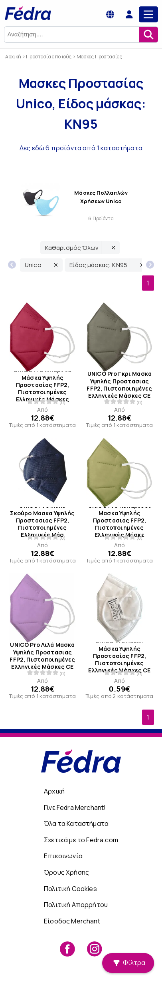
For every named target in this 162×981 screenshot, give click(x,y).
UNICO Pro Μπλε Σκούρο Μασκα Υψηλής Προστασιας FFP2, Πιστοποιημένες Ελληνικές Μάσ (42, 520)
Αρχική (54, 791)
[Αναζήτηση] (148, 34)
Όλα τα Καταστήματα (76, 823)
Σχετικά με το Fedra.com (81, 839)
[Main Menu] (148, 14)
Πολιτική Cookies (70, 888)
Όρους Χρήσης (66, 872)
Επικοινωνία (63, 855)
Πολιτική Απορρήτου (76, 904)
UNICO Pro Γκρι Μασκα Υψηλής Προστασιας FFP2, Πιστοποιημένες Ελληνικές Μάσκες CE (119, 385)
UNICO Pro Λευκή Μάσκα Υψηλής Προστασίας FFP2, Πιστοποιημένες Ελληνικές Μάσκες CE (119, 656)
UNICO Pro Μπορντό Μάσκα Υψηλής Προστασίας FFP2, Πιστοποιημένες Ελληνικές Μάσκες (42, 385)
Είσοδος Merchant (72, 921)
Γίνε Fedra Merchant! (75, 807)
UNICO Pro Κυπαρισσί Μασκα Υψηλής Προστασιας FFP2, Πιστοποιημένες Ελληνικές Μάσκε (119, 520)
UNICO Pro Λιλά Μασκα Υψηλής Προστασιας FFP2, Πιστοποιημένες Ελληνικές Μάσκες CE (42, 655)
